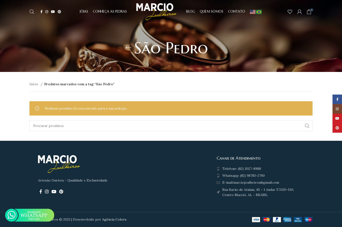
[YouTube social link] (53, 12)
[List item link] (259, 168)
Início (34, 84)
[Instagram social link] (47, 12)
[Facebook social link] (41, 12)
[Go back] (128, 48)
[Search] (32, 12)
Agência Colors (114, 219)
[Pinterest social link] (59, 12)
